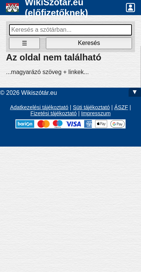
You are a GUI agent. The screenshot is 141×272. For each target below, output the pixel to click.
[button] (130, 7)
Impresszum (96, 113)
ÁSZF (121, 107)
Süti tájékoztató (91, 107)
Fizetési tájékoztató (53, 113)
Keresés (89, 43)
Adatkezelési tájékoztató (39, 107)
